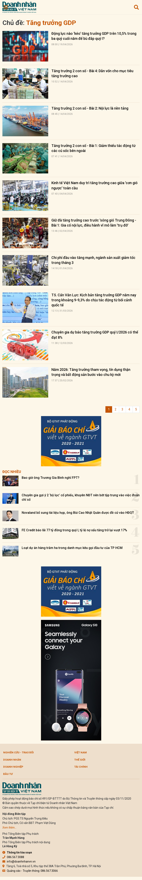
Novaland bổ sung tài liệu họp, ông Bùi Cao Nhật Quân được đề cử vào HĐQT (78, 513)
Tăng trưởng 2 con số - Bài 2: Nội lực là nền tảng (89, 108)
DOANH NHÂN (12, 759)
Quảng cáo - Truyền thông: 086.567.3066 (30, 870)
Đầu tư (8, 773)
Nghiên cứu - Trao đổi (18, 752)
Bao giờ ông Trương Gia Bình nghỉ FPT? (50, 478)
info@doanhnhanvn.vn (19, 861)
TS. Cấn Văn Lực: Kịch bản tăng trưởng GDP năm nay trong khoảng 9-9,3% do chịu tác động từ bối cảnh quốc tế (93, 300)
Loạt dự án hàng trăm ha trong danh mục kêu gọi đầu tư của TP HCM (72, 548)
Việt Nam (80, 752)
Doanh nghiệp (13, 766)
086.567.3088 (13, 857)
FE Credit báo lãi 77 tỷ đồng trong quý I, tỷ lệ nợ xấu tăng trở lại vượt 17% (74, 530)
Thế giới (79, 759)
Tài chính (81, 766)
